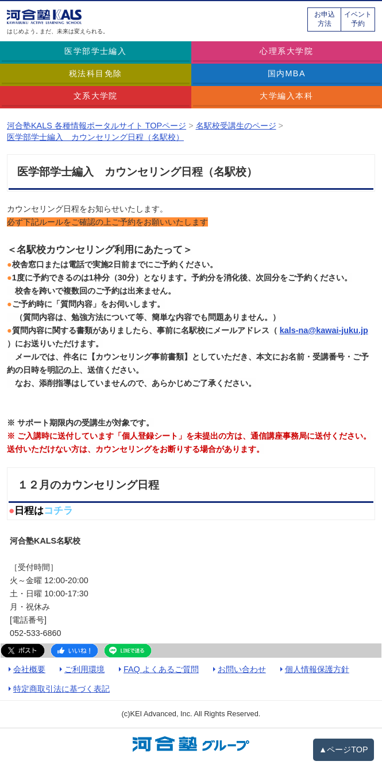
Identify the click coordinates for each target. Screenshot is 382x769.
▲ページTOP (343, 749)
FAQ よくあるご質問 (161, 669)
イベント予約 (358, 19)
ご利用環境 (84, 669)
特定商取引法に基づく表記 (61, 688)
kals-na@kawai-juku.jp (324, 330)
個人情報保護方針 (317, 669)
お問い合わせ (242, 669)
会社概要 (29, 669)
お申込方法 (324, 19)
